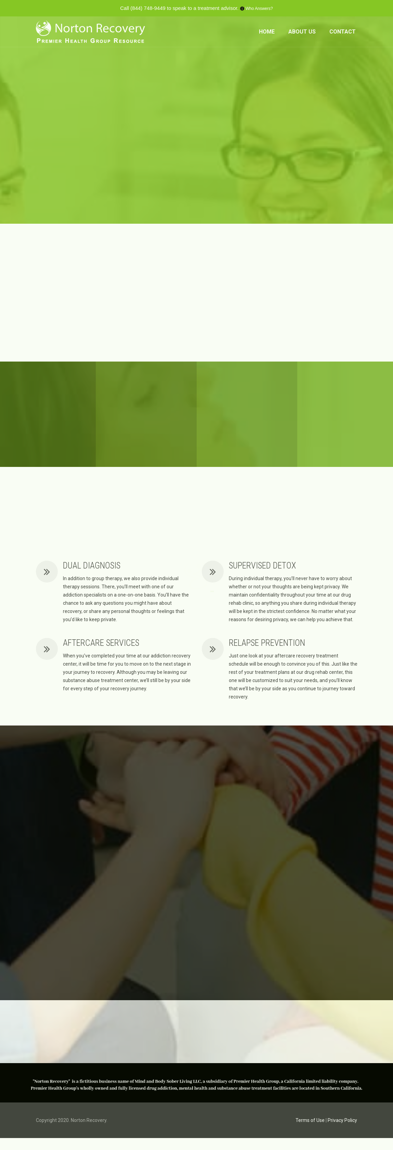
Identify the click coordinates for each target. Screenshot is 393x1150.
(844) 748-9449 (148, 8)
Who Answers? (259, 8)
